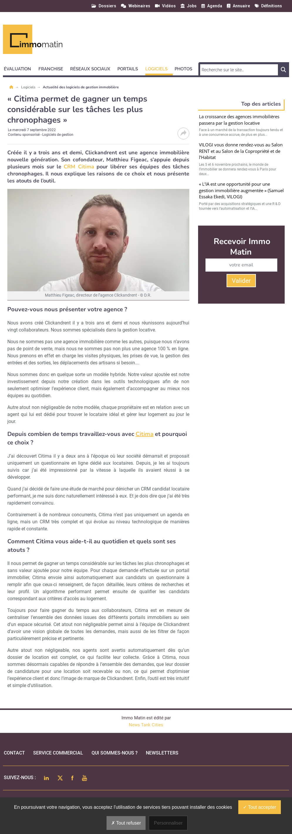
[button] (20, 68)
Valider (241, 280)
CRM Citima (79, 166)
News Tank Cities (146, 725)
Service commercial (58, 753)
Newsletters (162, 753)
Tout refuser (126, 823)
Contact (14, 753)
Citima (144, 434)
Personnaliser (168, 823)
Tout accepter (259, 807)
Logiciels (28, 87)
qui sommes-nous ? (115, 753)
